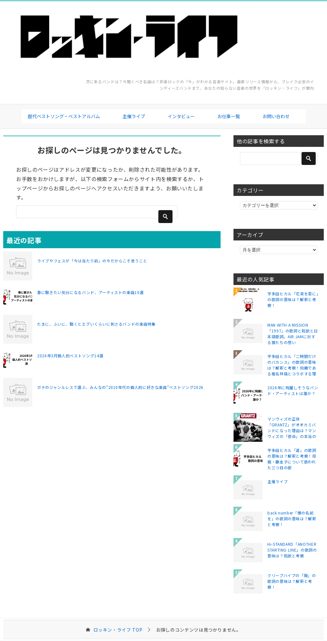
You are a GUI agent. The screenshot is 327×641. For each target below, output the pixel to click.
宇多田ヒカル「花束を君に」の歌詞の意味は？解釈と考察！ (292, 299)
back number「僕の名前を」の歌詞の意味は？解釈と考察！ (291, 518)
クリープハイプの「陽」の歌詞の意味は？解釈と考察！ (291, 581)
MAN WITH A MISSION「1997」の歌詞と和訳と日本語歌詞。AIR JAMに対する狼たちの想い (292, 333)
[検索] (96, 211)
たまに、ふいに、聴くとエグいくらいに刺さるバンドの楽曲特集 (96, 324)
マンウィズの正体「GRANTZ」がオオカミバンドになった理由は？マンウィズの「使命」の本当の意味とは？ (291, 427)
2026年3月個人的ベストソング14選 (70, 355)
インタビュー (181, 116)
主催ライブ (134, 116)
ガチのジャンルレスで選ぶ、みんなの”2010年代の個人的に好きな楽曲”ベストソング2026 (120, 387)
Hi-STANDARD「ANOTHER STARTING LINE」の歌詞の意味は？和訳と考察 (292, 549)
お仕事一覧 (228, 116)
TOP (118, 630)
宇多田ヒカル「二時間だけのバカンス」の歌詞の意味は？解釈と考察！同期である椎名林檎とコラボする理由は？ (291, 364)
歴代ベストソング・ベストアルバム (64, 116)
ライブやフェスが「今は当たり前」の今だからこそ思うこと (92, 260)
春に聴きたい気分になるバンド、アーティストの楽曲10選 (90, 292)
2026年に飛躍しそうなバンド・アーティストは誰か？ (292, 390)
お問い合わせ (276, 116)
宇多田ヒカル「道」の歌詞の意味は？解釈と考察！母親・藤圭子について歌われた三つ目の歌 (291, 458)
